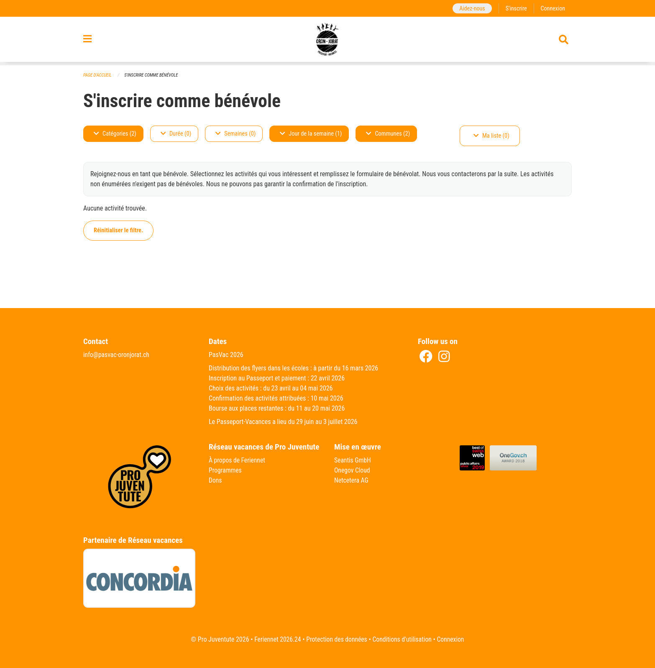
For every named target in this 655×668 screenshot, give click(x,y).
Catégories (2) (115, 133)
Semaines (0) (235, 133)
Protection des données (336, 639)
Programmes (226, 470)
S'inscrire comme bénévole (152, 75)
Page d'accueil (98, 75)
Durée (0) (176, 133)
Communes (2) (388, 133)
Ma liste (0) (491, 135)
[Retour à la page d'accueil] (327, 41)
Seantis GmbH (353, 460)
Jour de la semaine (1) (311, 133)
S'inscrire (515, 8)
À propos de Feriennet (237, 460)
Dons (215, 480)
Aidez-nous (471, 8)
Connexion (552, 8)
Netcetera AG (351, 480)
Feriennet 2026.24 (275, 639)
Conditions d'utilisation (403, 639)
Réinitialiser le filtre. (118, 230)
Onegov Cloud (352, 470)
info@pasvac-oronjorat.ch (117, 355)
